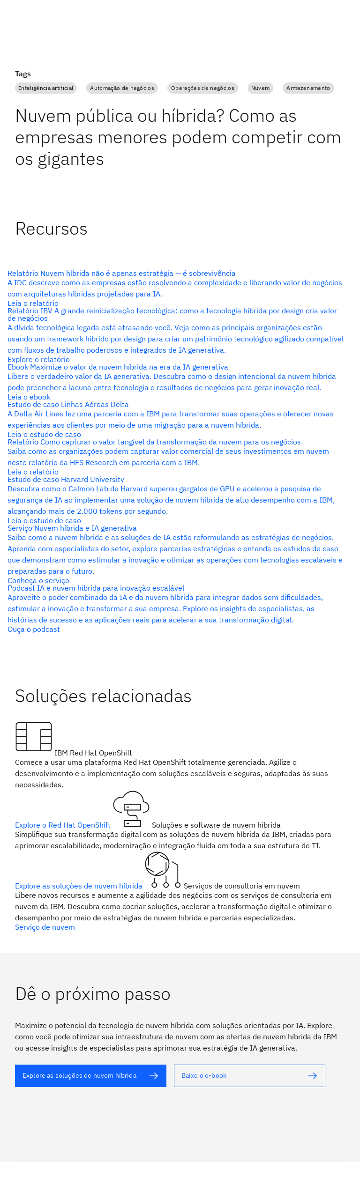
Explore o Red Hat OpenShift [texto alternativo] (63, 824)
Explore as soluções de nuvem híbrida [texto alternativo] (79, 885)
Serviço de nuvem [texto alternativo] (45, 927)
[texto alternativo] (176, 288)
